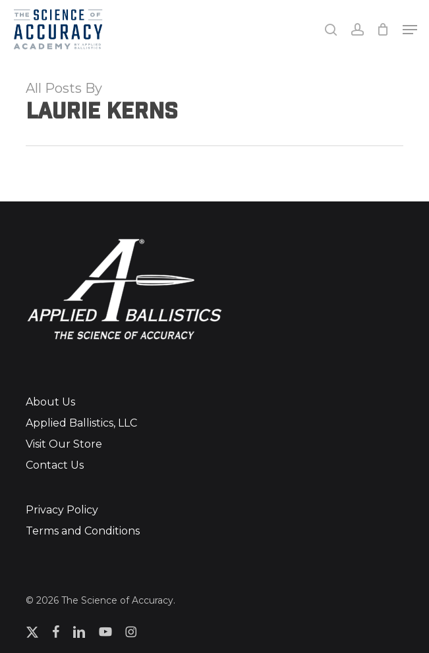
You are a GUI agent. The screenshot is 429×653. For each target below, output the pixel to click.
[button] (410, 29)
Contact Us (55, 465)
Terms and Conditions (83, 531)
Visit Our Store (64, 444)
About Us (50, 402)
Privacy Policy (62, 510)
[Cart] (383, 29)
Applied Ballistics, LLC (81, 423)
